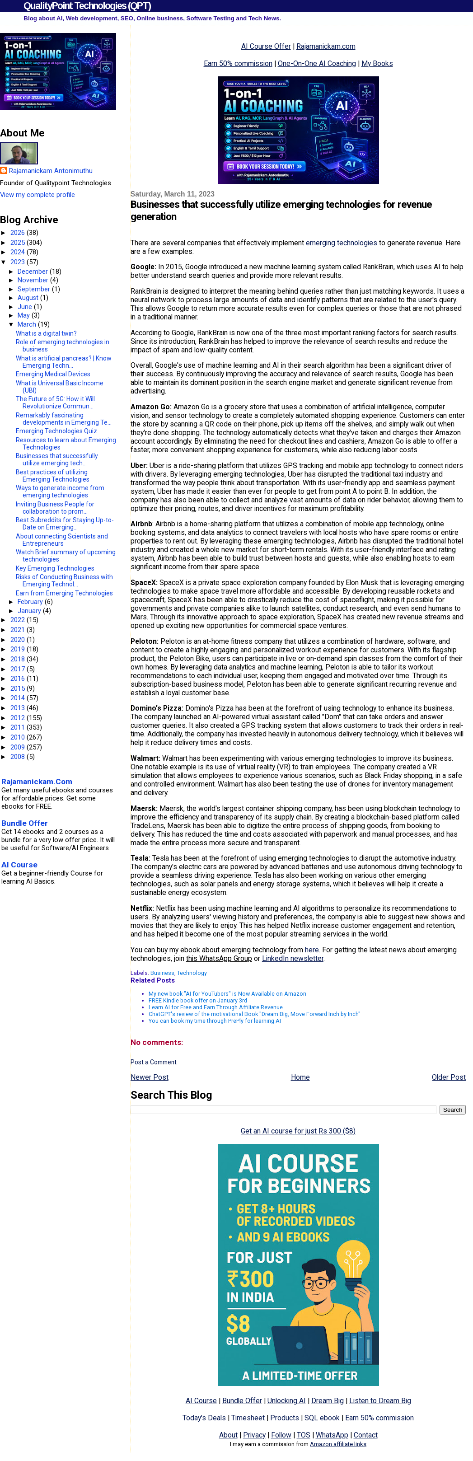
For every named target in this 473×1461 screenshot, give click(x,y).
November (34, 280)
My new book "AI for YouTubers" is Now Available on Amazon (227, 993)
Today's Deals (204, 1418)
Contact (366, 1435)
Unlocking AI (286, 1400)
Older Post (449, 1077)
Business (162, 972)
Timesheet (248, 1418)
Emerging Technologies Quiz (56, 431)
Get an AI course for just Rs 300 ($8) (298, 1131)
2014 (18, 698)
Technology (192, 972)
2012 (18, 718)
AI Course (201, 1400)
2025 (18, 243)
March (28, 324)
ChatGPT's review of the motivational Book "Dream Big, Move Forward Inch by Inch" (255, 1014)
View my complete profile (37, 195)
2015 (18, 688)
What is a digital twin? (46, 333)
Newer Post (150, 1077)
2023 (18, 262)
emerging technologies (341, 243)
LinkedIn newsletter (292, 958)
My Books (377, 63)
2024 (18, 252)
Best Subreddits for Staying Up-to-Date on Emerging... (65, 523)
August (29, 297)
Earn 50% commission (238, 63)
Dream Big (327, 1400)
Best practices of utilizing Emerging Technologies (52, 475)
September (35, 289)
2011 (18, 727)
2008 (18, 757)
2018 (18, 659)
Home (300, 1077)
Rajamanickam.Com (36, 781)
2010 (18, 737)
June (26, 306)
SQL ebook (322, 1418)
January (30, 610)
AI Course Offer (266, 46)
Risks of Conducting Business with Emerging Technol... (64, 580)
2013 (18, 708)
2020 (18, 640)
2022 (18, 620)
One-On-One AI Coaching (317, 63)
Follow (281, 1435)
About (228, 1435)
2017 (18, 669)
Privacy (254, 1435)
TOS (303, 1435)
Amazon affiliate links (338, 1444)
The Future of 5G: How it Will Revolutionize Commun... (55, 402)
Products (284, 1418)
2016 (18, 678)
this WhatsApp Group (219, 958)
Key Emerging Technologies (55, 568)
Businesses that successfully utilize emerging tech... (57, 459)
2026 (18, 233)
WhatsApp (332, 1435)
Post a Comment (154, 1062)
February (31, 601)
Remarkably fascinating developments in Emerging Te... (64, 419)
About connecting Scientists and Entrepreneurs (62, 540)
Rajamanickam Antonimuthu (51, 171)
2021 (18, 630)
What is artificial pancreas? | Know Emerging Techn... (64, 362)
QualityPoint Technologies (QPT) (86, 5)
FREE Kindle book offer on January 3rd (198, 1000)
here (312, 950)
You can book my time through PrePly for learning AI (215, 1020)
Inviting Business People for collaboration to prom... (55, 508)
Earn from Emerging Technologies (64, 593)
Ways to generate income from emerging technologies (60, 491)
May (25, 315)
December (34, 271)
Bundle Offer (242, 1400)
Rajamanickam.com (326, 46)
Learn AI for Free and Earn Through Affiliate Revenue (216, 1007)
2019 (18, 649)
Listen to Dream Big (380, 1400)
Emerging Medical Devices (53, 374)
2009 (18, 747)
